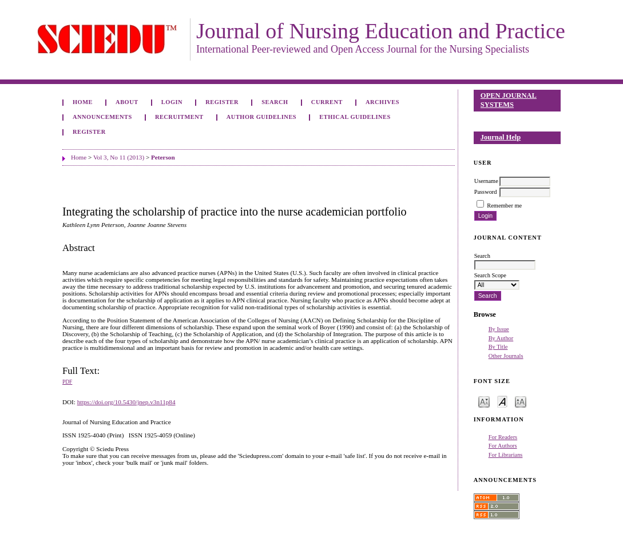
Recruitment (179, 117)
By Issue (499, 329)
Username (486, 181)
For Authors (503, 446)
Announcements (102, 117)
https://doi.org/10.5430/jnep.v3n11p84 (126, 401)
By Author (501, 338)
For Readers (503, 437)
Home (83, 102)
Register (222, 102)
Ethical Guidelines (355, 117)
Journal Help (501, 137)
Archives (382, 102)
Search (274, 102)
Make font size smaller (484, 401)
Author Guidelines (261, 117)
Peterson (163, 157)
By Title (498, 347)
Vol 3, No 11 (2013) (118, 157)
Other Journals (506, 356)
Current (327, 102)
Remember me (504, 205)
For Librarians (506, 455)
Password (485, 192)
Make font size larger (520, 401)
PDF (67, 382)
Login (171, 102)
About (127, 102)
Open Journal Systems (509, 100)
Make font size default (502, 401)
